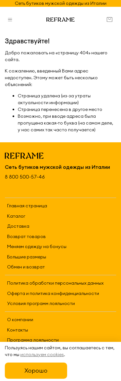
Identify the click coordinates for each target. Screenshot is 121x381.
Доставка (18, 226)
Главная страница (27, 206)
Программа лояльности (33, 340)
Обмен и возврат (26, 267)
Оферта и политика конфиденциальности (53, 293)
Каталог (16, 216)
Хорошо (36, 370)
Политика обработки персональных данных (55, 283)
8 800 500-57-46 (25, 177)
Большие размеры (26, 257)
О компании (20, 319)
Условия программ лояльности (41, 303)
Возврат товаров (26, 236)
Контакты (17, 330)
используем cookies (42, 354)
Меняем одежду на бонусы (36, 246)
